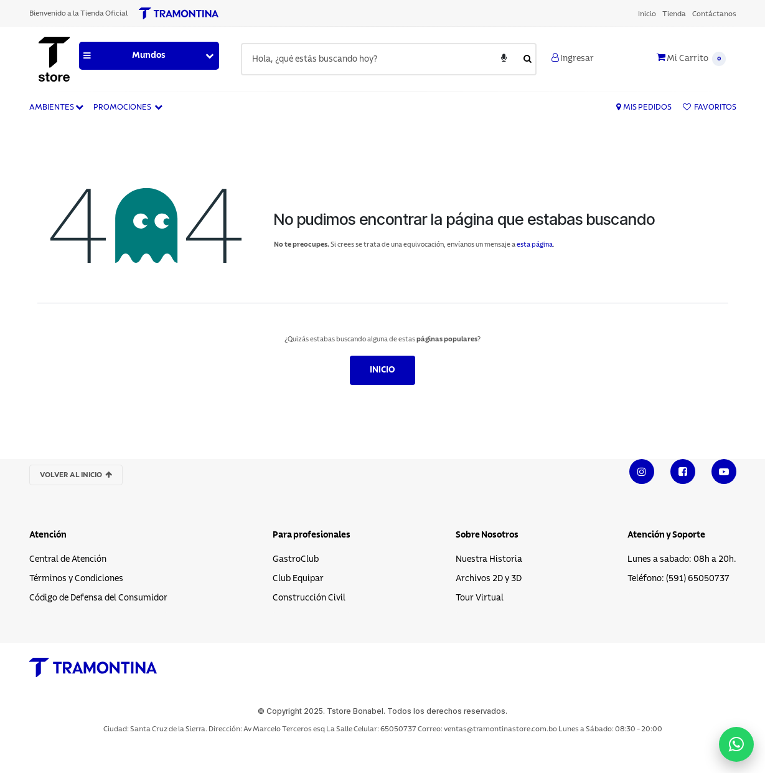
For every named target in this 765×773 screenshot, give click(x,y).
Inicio (382, 370)
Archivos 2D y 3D (489, 578)
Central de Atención (67, 559)
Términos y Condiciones (76, 578)
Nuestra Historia (489, 559)
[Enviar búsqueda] (527, 59)
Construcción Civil (309, 598)
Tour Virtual (480, 598)
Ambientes (56, 107)
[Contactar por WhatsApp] (736, 744)
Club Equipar (298, 578)
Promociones (127, 107)
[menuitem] (647, 13)
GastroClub (296, 559)
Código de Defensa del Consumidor (98, 598)
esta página (535, 244)
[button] (149, 56)
